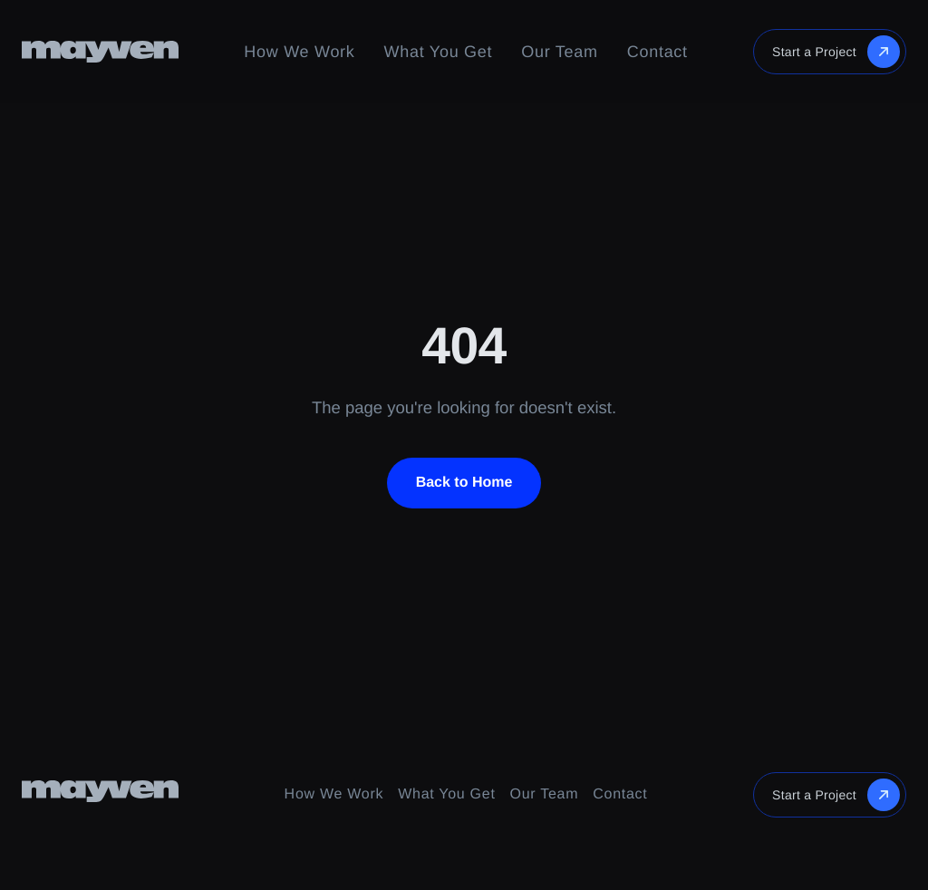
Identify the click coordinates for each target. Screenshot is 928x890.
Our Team (559, 52)
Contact (657, 52)
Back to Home (464, 482)
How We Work (299, 52)
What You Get (438, 52)
